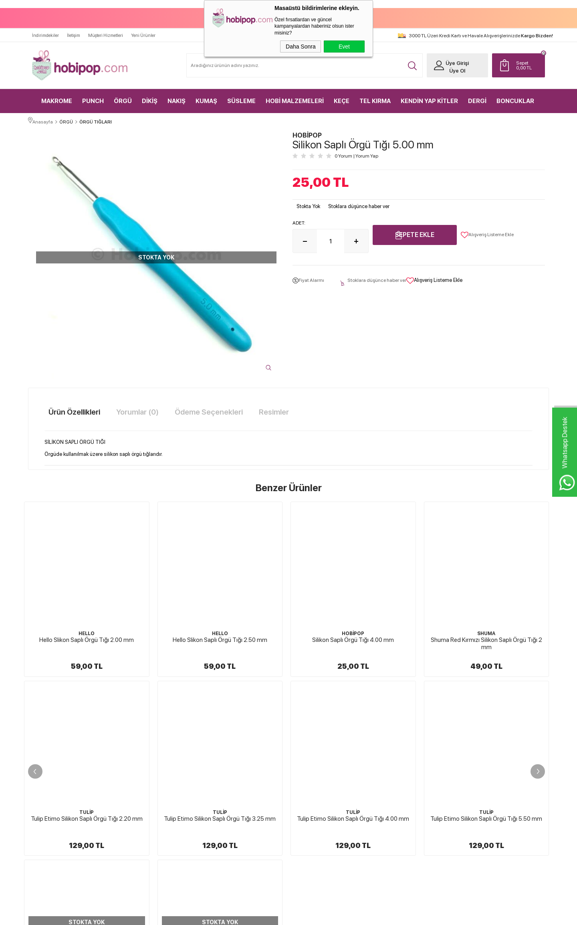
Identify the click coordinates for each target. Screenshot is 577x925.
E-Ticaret (267, 915)
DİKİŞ (149, 96)
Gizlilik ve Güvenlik (316, 791)
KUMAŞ (206, 96)
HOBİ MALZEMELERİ (295, 96)
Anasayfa (391, 721)
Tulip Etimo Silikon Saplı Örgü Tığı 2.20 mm (486, 638)
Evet (344, 46)
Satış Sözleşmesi (313, 763)
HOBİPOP (220, 631)
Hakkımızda (309, 721)
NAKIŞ (176, 96)
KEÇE (341, 96)
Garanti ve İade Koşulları (321, 777)
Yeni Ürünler (143, 30)
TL (526, 60)
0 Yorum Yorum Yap (356, 154)
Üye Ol (451, 66)
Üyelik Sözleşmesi (315, 749)
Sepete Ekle (414, 233)
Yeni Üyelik (479, 721)
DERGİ (477, 96)
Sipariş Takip (394, 791)
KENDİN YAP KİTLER (429, 96)
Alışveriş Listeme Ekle (487, 233)
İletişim (73, 30)
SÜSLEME (241, 96)
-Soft (248, 915)
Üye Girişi (451, 58)
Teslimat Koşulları (315, 735)
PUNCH (93, 96)
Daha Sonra (301, 46)
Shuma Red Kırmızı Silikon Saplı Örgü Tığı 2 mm (353, 641)
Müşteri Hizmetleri (105, 30)
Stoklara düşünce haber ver (358, 205)
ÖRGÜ (123, 96)
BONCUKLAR (515, 96)
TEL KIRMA (375, 96)
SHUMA (353, 631)
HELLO (87, 631)
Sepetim (390, 777)
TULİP (486, 631)
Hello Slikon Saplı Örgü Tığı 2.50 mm (86, 638)
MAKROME (56, 96)
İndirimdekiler (45, 30)
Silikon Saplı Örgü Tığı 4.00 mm (220, 638)
